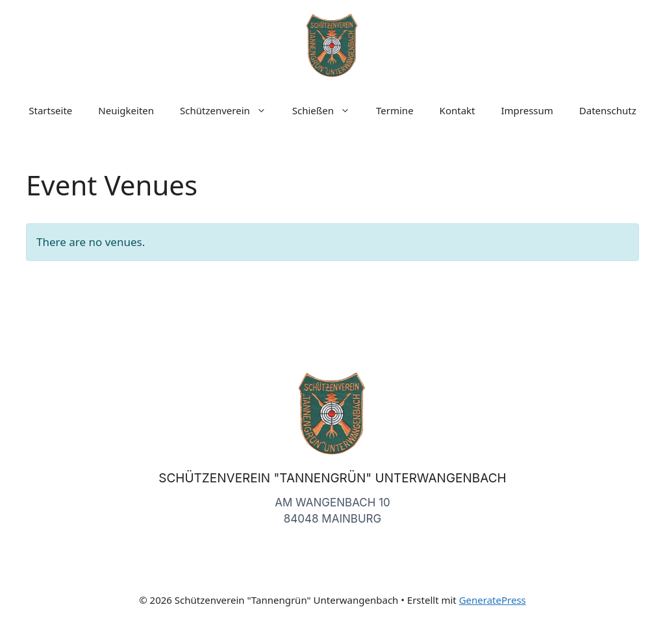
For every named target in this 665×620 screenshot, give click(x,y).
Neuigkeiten (126, 110)
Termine (395, 110)
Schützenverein (229, 110)
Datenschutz (607, 110)
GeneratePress (492, 599)
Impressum (527, 110)
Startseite (50, 110)
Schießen (327, 110)
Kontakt (457, 110)
